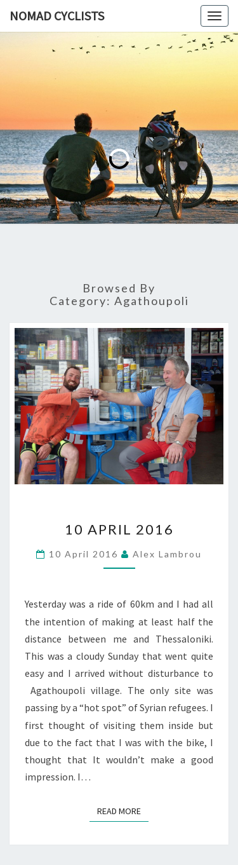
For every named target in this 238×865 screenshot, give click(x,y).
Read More (123, 811)
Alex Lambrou (167, 553)
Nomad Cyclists (57, 16)
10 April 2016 (119, 529)
